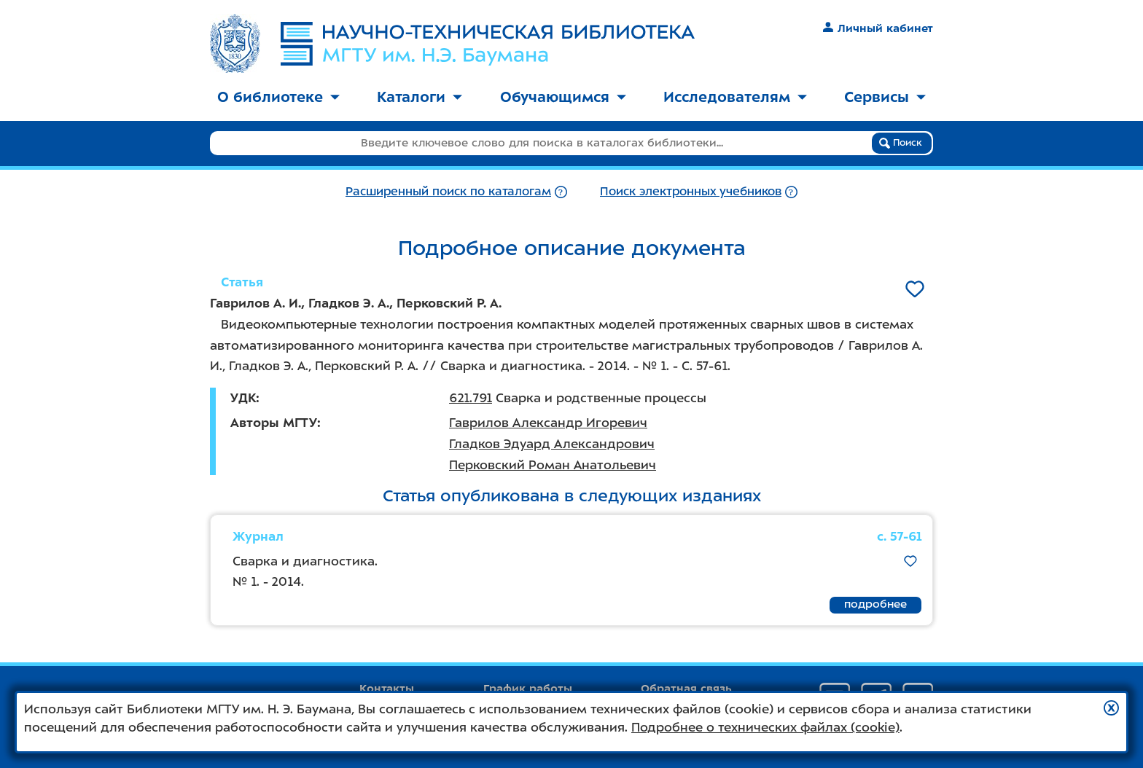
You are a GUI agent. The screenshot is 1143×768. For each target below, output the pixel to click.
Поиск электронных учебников (690, 191)
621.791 (470, 397)
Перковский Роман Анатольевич (552, 464)
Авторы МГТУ (273, 422)
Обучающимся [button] (563, 97)
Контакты (386, 688)
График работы (527, 688)
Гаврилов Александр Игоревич (548, 422)
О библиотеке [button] (278, 97)
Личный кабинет (878, 28)
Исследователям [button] (735, 97)
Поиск (900, 143)
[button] (1111, 708)
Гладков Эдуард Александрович (552, 443)
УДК (243, 397)
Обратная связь (686, 688)
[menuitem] (278, 98)
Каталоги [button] (419, 97)
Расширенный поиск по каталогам (448, 191)
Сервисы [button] (885, 97)
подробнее (875, 604)
